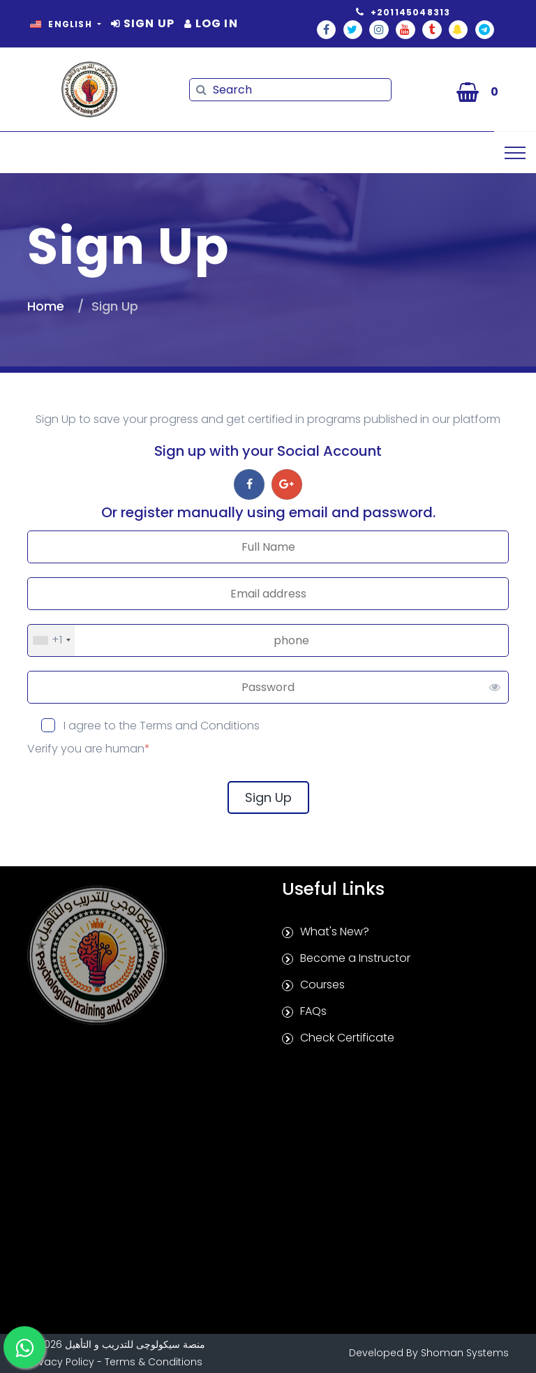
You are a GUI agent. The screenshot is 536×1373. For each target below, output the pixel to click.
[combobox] (51, 640)
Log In (211, 23)
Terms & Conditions (153, 1362)
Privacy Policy (60, 1362)
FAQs (313, 1011)
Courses (322, 985)
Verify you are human (88, 749)
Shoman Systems (465, 1353)
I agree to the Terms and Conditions (160, 726)
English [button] (62, 24)
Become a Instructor (355, 958)
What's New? (334, 931)
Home (45, 306)
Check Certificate (347, 1038)
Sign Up (142, 23)
